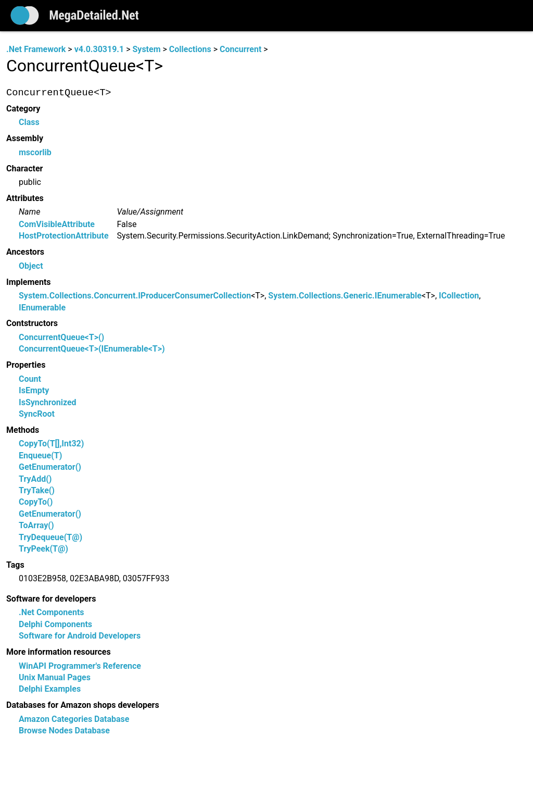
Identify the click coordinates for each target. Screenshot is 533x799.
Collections (190, 49)
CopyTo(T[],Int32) (51, 444)
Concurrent (240, 49)
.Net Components (51, 613)
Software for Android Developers (80, 636)
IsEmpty (34, 391)
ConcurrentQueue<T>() (61, 337)
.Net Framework (36, 49)
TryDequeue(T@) (50, 537)
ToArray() (36, 526)
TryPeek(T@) (43, 549)
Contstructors (32, 324)
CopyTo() (36, 502)
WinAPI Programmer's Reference (80, 666)
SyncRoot (37, 414)
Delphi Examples (50, 689)
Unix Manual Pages (55, 677)
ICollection (459, 296)
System (146, 49)
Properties (25, 365)
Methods (22, 430)
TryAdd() (35, 479)
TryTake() (37, 490)
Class (29, 123)
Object (31, 266)
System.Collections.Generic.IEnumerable (345, 296)
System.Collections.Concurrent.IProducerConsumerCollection (135, 296)
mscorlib (35, 152)
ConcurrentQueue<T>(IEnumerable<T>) (92, 349)
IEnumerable (42, 308)
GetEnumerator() (50, 467)
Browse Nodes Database (64, 731)
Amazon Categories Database (74, 719)
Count (30, 379)
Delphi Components (55, 624)
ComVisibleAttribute (57, 224)
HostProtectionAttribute (64, 236)
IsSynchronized (48, 402)
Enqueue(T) (40, 455)
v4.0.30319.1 (99, 49)
